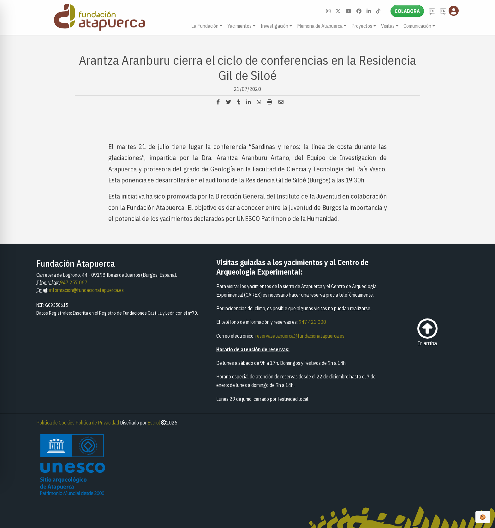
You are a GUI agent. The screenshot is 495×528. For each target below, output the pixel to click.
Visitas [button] (388, 26)
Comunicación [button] (417, 26)
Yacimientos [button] (239, 26)
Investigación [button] (274, 26)
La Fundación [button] (204, 26)
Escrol (153, 422)
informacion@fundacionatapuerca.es (86, 290)
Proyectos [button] (361, 26)
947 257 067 (73, 282)
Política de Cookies (55, 422)
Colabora (407, 11)
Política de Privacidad (97, 422)
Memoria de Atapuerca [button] (320, 26)
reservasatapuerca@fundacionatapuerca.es (299, 336)
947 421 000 (312, 322)
